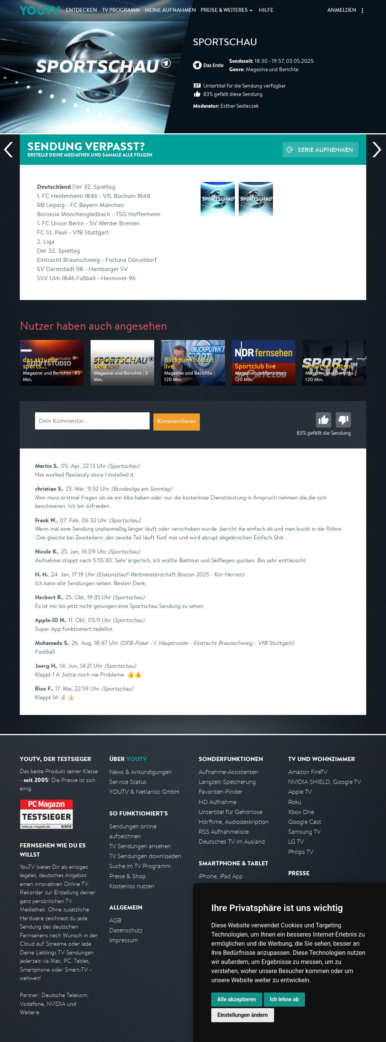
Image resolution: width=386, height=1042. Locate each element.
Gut (323, 420)
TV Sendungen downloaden (145, 856)
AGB (115, 920)
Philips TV (300, 852)
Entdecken (81, 10)
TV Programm (121, 10)
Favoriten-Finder (220, 792)
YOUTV (40, 10)
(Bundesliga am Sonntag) (141, 488)
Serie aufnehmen (325, 149)
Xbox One (301, 812)
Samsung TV (304, 832)
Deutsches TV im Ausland (232, 842)
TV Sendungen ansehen (140, 846)
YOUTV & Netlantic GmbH (144, 792)
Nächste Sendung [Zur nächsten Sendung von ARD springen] (373, 149)
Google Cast (304, 822)
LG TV (296, 842)
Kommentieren (176, 422)
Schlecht (343, 420)
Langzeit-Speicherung (227, 782)
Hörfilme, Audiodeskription (234, 822)
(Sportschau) (123, 465)
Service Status (128, 782)
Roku (294, 802)
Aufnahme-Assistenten (228, 772)
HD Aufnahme (217, 802)
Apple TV (300, 792)
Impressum (123, 940)
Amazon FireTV (307, 772)
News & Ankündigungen (140, 772)
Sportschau (225, 43)
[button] (362, 10)
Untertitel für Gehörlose (230, 812)
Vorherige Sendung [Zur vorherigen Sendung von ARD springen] (11, 149)
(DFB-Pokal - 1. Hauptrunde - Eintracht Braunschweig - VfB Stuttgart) (207, 642)
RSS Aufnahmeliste (224, 832)
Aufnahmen (170, 10)
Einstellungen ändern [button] (242, 1015)
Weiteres (224, 10)
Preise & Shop (127, 876)
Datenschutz (126, 930)
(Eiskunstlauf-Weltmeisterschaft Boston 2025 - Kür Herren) (170, 574)
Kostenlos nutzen (132, 886)
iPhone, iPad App (221, 876)
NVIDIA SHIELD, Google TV (324, 782)
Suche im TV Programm (140, 866)
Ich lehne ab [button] (284, 999)
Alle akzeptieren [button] (236, 999)
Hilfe (266, 10)
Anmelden (341, 10)
